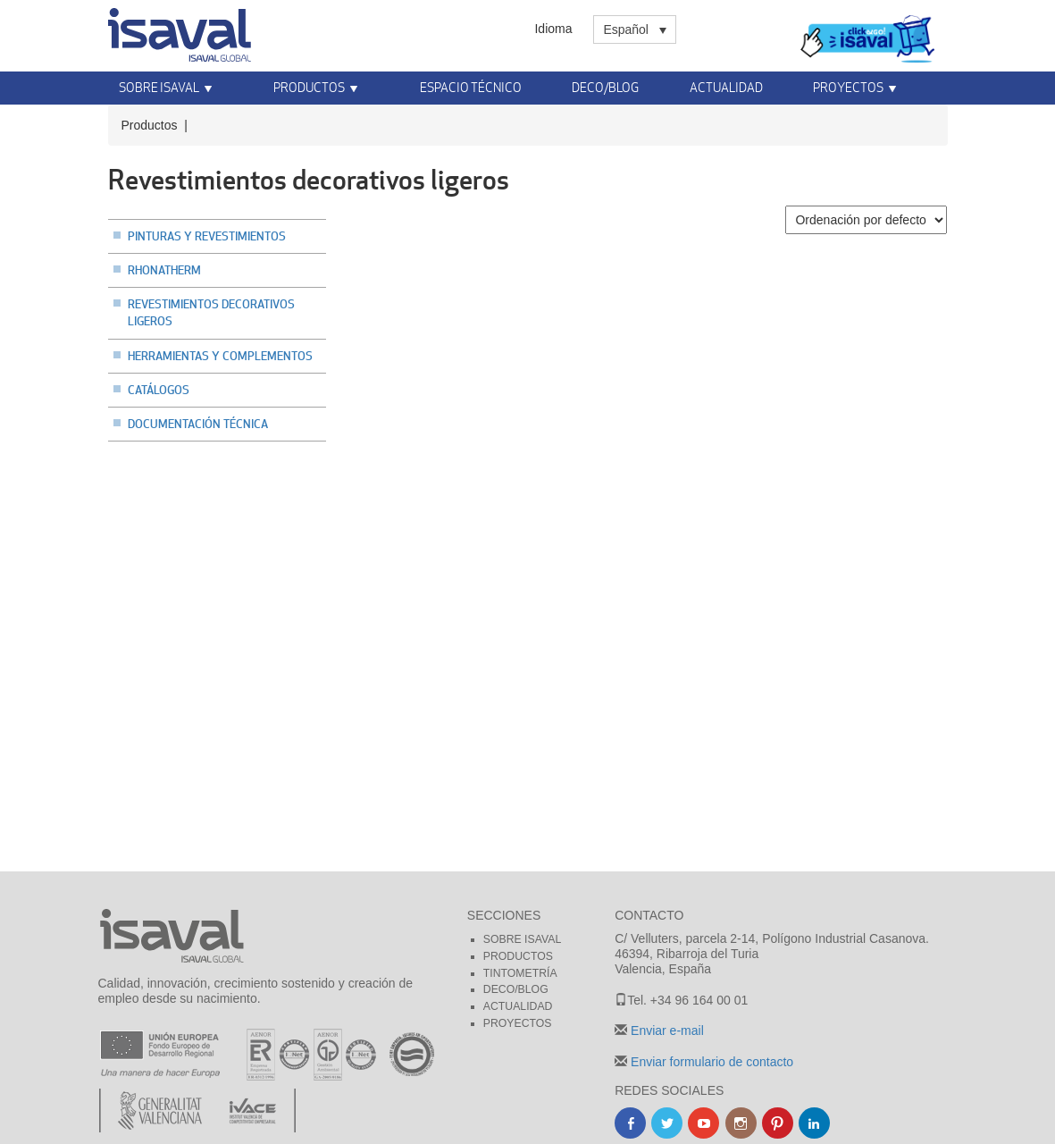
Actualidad (726, 87)
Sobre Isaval (159, 87)
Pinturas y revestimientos (207, 236)
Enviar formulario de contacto (710, 1062)
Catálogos (158, 390)
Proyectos (848, 87)
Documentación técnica (198, 424)
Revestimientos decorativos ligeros (211, 312)
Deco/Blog (605, 87)
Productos (309, 87)
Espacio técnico (471, 87)
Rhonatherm (164, 270)
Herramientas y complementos (220, 356)
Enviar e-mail (665, 1030)
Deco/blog (515, 989)
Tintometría (520, 973)
